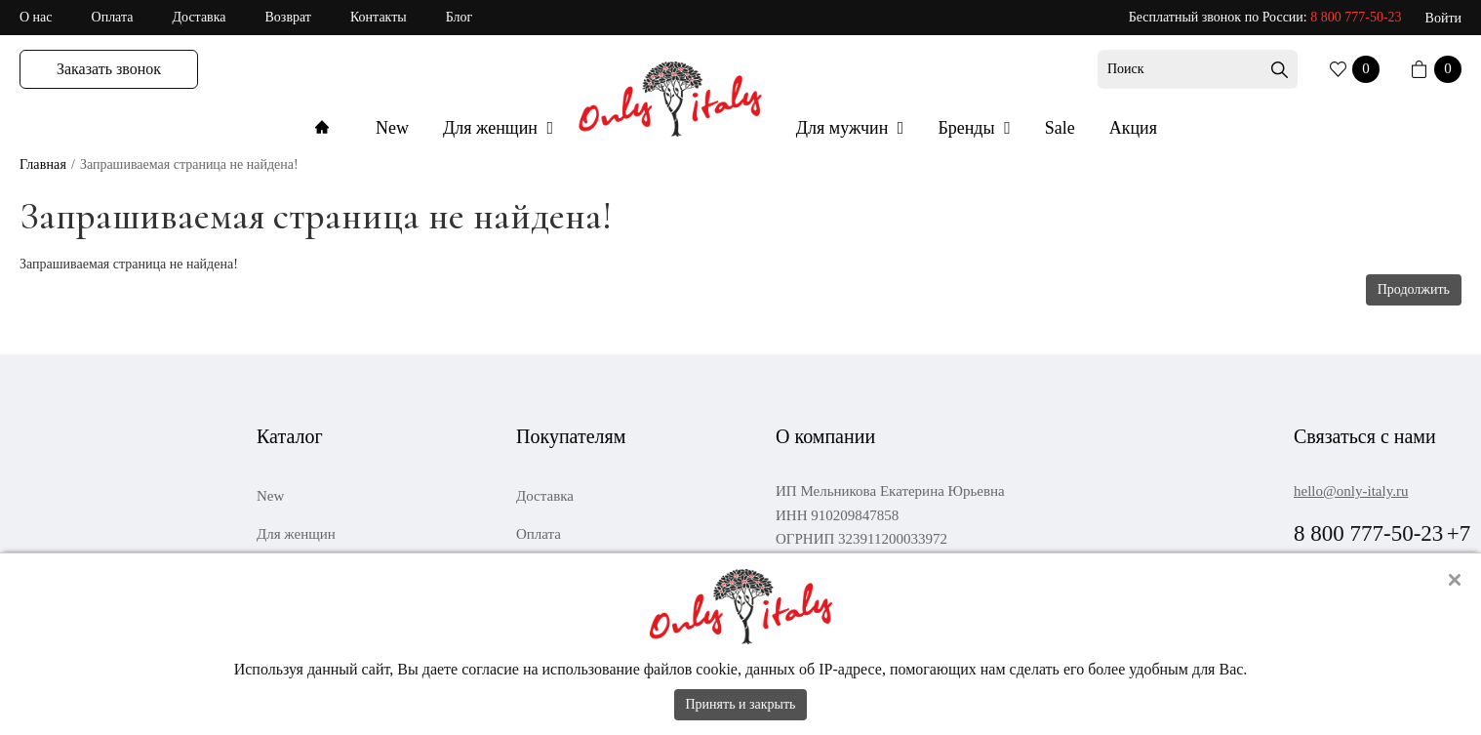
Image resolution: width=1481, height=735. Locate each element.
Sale (1060, 128)
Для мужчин (844, 128)
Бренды (968, 128)
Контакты (378, 17)
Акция (1133, 128)
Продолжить (1414, 289)
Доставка (198, 17)
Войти (1443, 18)
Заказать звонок (109, 69)
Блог (459, 17)
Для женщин (492, 128)
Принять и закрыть (741, 704)
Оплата (113, 17)
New (392, 128)
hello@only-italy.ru (1351, 491)
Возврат (288, 17)
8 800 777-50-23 (1355, 17)
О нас (36, 17)
